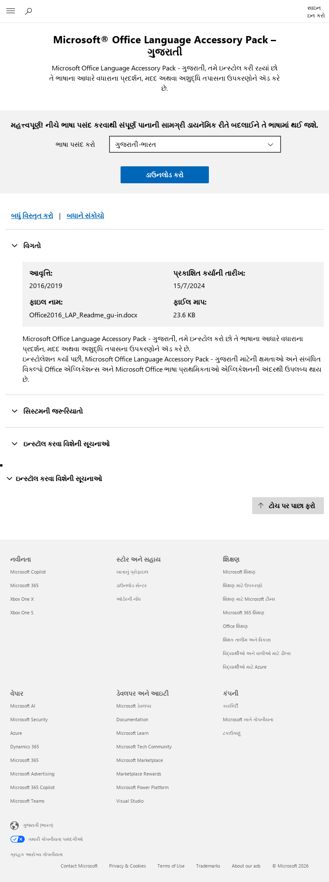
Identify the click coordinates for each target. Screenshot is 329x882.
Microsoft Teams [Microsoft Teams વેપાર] (27, 801)
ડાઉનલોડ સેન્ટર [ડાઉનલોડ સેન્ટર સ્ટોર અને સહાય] (131, 585)
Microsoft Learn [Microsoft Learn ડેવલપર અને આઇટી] (132, 733)
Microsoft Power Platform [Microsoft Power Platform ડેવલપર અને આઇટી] (142, 787)
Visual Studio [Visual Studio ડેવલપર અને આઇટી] (129, 801)
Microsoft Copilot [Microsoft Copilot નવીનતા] (28, 571)
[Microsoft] (164, 6)
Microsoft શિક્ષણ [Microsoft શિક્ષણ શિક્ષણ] (239, 571)
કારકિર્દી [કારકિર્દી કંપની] (230, 706)
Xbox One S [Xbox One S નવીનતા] (22, 612)
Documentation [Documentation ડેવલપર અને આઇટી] (132, 719)
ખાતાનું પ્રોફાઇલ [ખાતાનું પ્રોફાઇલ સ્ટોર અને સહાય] (132, 571)
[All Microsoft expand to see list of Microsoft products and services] (10, 11)
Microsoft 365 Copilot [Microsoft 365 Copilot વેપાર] (32, 787)
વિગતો (26, 245)
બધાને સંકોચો (85, 215)
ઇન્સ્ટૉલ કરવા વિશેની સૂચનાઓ (60, 443)
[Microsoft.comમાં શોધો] (29, 11)
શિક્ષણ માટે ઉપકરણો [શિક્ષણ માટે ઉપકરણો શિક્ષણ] (242, 585)
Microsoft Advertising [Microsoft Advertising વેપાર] (32, 773)
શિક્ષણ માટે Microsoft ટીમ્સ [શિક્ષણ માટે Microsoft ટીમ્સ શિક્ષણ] (249, 599)
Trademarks (208, 865)
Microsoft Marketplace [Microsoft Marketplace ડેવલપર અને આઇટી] (139, 760)
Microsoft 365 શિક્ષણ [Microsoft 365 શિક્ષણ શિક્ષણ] (243, 612)
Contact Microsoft (79, 865)
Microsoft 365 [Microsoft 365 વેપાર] (24, 760)
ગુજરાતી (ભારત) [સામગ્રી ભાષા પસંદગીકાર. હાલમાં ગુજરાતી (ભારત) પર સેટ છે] (38, 825)
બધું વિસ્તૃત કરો (32, 215)
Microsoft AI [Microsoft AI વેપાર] (22, 706)
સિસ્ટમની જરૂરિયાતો (47, 410)
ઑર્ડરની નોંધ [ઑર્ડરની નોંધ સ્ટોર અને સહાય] (128, 599)
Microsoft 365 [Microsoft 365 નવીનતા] (24, 585)
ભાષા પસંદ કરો (75, 144)
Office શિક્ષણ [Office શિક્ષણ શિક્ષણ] (235, 626)
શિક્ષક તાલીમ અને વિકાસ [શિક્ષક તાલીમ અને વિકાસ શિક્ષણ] (247, 639)
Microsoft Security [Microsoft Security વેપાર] (29, 719)
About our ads (246, 865)
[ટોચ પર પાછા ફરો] (288, 505)
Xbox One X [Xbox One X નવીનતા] (22, 599)
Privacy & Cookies (127, 865)
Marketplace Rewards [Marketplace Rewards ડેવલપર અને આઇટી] (138, 773)
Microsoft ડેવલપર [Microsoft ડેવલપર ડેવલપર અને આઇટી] (134, 706)
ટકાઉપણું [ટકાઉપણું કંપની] (232, 733)
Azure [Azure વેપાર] (16, 733)
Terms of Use (171, 865)
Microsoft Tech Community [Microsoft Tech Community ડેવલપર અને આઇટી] (144, 746)
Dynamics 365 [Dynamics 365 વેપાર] (24, 746)
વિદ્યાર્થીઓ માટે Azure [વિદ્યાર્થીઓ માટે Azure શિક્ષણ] (245, 667)
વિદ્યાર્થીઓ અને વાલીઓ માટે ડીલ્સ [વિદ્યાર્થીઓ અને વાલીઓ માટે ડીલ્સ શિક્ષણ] (257, 653)
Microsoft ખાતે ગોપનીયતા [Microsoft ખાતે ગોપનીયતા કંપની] (248, 719)
